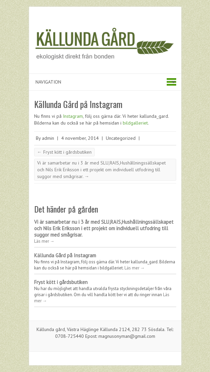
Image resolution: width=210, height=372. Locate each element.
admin (48, 138)
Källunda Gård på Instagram (65, 255)
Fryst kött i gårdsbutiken (64, 152)
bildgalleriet (135, 123)
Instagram (73, 116)
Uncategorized (121, 138)
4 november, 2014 (80, 138)
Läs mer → (44, 241)
